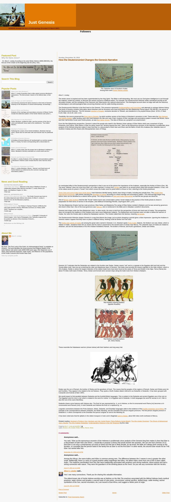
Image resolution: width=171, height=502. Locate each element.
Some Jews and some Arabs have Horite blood (75, 193)
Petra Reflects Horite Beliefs (120, 421)
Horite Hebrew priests (120, 90)
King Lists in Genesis (91, 116)
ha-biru (116, 187)
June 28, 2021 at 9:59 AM (71, 486)
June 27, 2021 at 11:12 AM (72, 468)
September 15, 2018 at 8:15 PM (73, 452)
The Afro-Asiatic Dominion (140, 421)
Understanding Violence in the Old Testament (104, 423)
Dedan (78, 428)
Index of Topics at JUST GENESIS (22, 101)
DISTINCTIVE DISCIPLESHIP (13, 185)
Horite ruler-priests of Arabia (71, 223)
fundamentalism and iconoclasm (130, 107)
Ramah (87, 428)
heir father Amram (103, 120)
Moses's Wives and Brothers (20, 110)
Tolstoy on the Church (10, 206)
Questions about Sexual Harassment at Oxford (18, 215)
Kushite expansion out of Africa (153, 409)
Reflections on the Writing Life (14, 223)
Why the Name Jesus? (11, 58)
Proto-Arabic (132, 223)
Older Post (165, 493)
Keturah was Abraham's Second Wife (22, 157)
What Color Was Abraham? (19, 91)
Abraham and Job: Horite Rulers (99, 421)
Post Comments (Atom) (76, 497)
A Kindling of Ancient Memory (20, 138)
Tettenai (99, 207)
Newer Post (63, 493)
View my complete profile (10, 256)
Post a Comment (64, 489)
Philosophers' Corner (11, 204)
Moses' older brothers (71, 200)
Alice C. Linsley (70, 471)
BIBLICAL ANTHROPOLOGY (13, 194)
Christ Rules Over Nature (11, 186)
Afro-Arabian (72, 428)
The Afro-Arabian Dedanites (78, 423)
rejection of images (97, 111)
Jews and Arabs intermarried (123, 196)
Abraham (65, 428)
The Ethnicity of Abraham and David (22, 166)
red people (140, 214)
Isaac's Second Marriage (19, 147)
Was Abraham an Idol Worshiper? (21, 119)
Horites (82, 428)
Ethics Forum (8, 213)
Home (114, 493)
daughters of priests (99, 194)
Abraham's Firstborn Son (78, 421)
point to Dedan (123, 416)
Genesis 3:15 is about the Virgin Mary (15, 196)
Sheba (91, 428)
